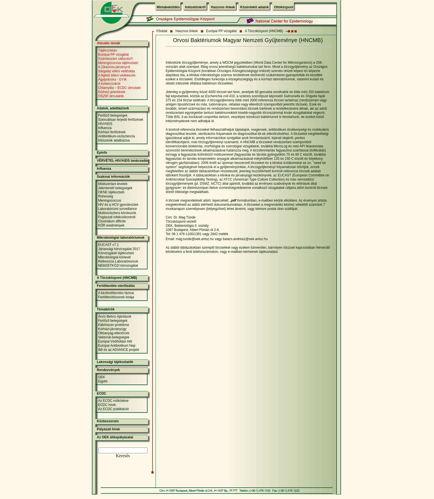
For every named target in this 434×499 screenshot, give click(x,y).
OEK (101, 377)
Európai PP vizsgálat (221, 31)
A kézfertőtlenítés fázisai (116, 293)
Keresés (123, 455)
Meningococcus (109, 200)
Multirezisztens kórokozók (117, 213)
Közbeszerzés (108, 421)
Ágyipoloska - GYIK (112, 79)
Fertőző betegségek (112, 115)
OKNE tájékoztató (111, 192)
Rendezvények (108, 370)
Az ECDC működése (113, 401)
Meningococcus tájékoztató (118, 63)
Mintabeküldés (168, 7)
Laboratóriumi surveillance (117, 209)
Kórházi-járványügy (112, 329)
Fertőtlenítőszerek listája (116, 297)
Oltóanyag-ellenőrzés (113, 333)
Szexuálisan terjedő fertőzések (120, 120)
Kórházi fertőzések (111, 132)
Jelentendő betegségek (115, 188)
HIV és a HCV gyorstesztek (118, 205)
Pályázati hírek (108, 429)
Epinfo (102, 153)
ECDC (101, 393)
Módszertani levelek (112, 184)
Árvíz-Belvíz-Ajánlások (114, 316)
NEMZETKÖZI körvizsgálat (118, 265)
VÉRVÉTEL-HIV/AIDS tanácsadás (123, 161)
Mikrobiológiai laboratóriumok (120, 238)
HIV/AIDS (105, 124)
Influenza (105, 128)
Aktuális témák (108, 43)
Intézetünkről (195, 7)
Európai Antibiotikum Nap (116, 346)
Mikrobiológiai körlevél (114, 257)
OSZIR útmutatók (111, 96)
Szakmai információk (113, 177)
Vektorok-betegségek (113, 337)
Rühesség (105, 196)
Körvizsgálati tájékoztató (116, 253)
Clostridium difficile (112, 221)
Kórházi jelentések (111, 92)
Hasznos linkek (223, 7)
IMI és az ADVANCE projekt (118, 350)
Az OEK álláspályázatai (115, 437)
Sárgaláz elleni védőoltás (116, 71)
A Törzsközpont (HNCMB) (264, 31)
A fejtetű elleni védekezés (116, 75)
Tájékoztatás (107, 50)
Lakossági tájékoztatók (115, 362)
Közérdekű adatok (254, 7)
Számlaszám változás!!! (115, 59)
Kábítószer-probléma (113, 325)
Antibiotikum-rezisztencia (116, 136)
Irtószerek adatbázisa (114, 140)
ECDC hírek (107, 405)
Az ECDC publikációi (113, 409)
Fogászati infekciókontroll (116, 217)
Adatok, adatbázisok (113, 108)
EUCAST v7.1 (108, 245)
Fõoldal (161, 31)
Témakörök (106, 309)
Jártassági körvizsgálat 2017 (119, 249)
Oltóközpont (283, 7)
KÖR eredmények (111, 225)
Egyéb (102, 381)
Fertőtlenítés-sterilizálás (116, 286)
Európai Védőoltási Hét (115, 341)
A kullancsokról (109, 84)
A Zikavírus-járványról (114, 67)
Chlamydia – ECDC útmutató (119, 88)
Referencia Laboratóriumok (118, 261)
